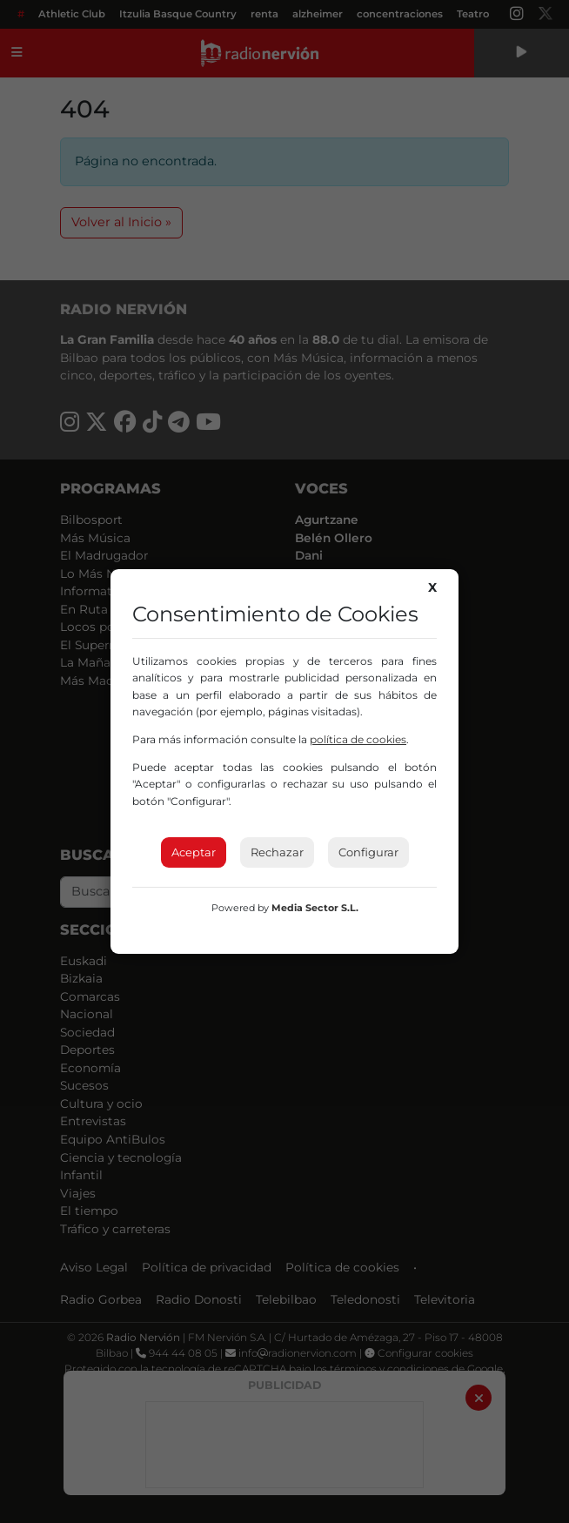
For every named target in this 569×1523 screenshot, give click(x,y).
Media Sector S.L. (314, 908)
